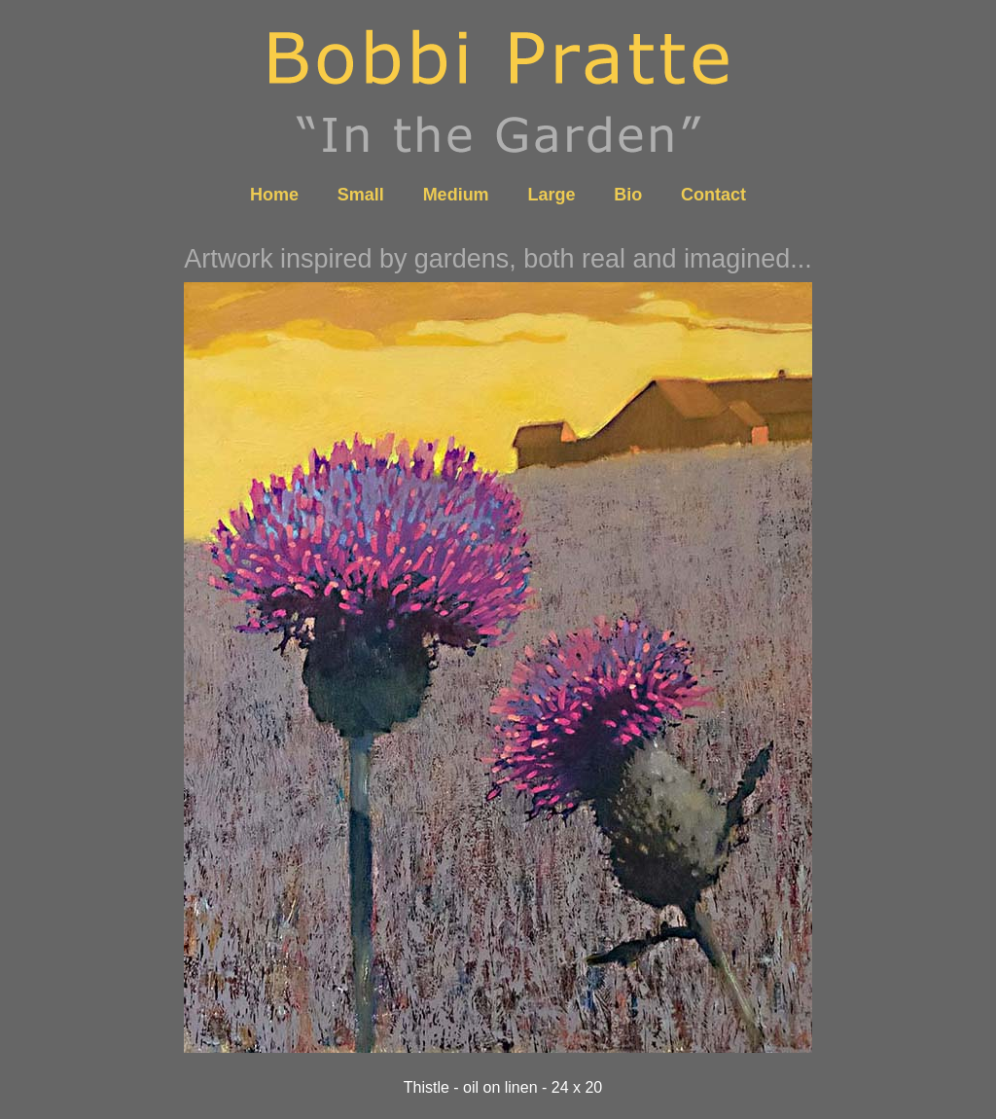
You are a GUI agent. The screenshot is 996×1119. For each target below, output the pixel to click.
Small (361, 194)
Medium (456, 194)
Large (551, 194)
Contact (713, 194)
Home (274, 194)
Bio (628, 194)
